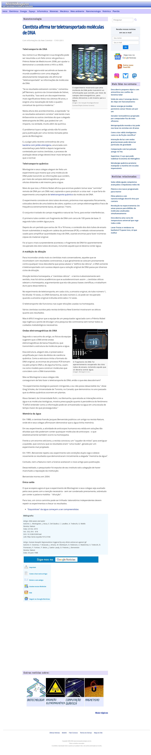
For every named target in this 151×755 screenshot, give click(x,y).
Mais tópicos (101, 712)
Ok (125, 47)
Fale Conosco (73, 733)
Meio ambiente (77, 11)
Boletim (64, 733)
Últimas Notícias (54, 733)
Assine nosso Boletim (37, 586)
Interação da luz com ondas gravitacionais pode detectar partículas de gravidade (123, 142)
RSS (30, 593)
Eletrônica (13, 11)
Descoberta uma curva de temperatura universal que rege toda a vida (124, 220)
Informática (42, 11)
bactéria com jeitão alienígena (37, 145)
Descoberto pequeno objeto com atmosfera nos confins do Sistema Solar (125, 92)
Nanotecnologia (93, 11)
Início (4, 11)
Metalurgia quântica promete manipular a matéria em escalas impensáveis (125, 165)
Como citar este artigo (38, 574)
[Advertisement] (11, 52)
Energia (23, 11)
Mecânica (64, 11)
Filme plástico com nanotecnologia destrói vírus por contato (125, 198)
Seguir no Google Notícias (39, 599)
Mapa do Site (98, 733)
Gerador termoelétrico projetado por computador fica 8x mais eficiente (125, 118)
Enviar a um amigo (36, 580)
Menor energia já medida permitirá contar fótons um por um (124, 108)
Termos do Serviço (86, 733)
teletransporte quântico (62, 194)
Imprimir (32, 567)
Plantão (116, 11)
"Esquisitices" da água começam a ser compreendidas (53, 509)
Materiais (54, 11)
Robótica (106, 11)
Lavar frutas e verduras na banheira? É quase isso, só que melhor (124, 230)
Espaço (32, 11)
